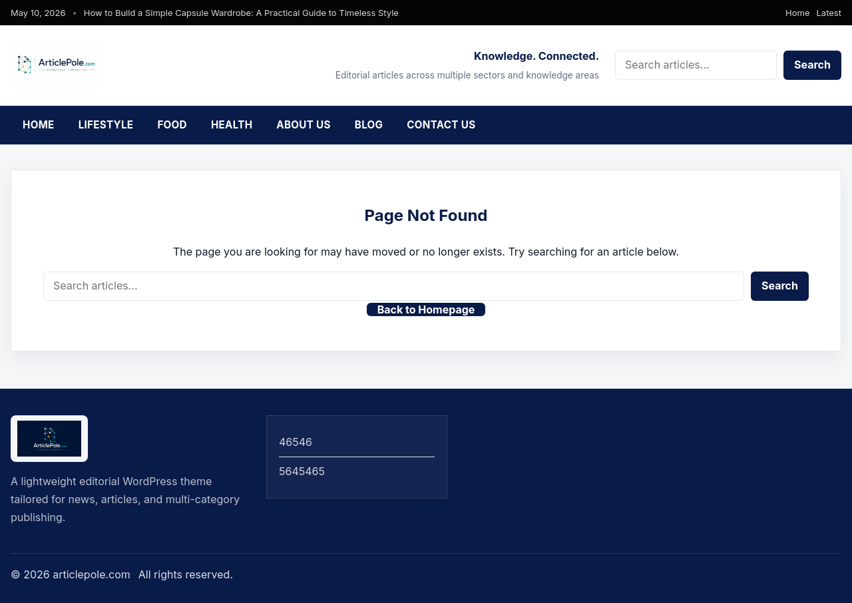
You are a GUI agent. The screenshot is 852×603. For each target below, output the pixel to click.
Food (172, 124)
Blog (369, 124)
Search (812, 64)
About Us (303, 124)
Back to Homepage (426, 309)
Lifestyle (106, 124)
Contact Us (441, 124)
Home (797, 12)
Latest (829, 12)
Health (231, 124)
